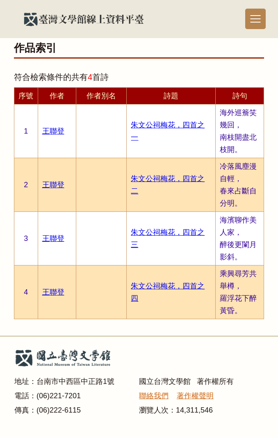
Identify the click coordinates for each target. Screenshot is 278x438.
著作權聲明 (195, 396)
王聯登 (53, 131)
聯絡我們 (154, 396)
